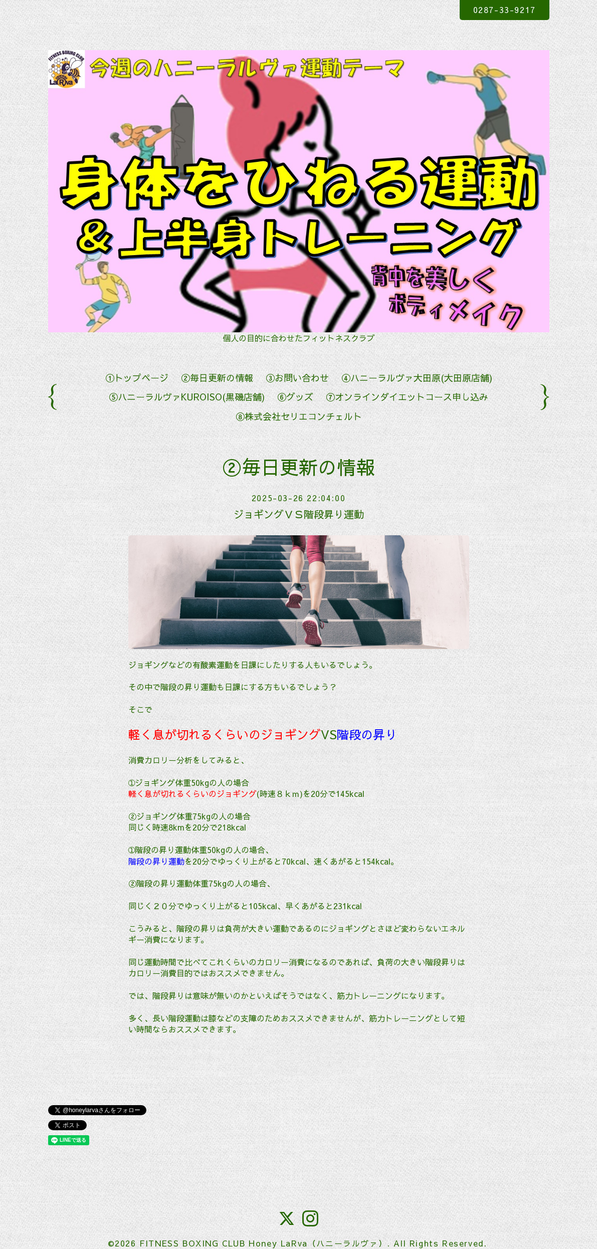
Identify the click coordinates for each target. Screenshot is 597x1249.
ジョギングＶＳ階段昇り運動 (299, 514)
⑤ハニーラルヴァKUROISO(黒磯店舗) (187, 396)
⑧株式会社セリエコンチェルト (299, 416)
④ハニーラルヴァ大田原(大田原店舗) (416, 377)
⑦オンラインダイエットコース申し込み (407, 396)
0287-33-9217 (504, 9)
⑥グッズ (295, 396)
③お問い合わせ (297, 377)
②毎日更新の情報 (217, 377)
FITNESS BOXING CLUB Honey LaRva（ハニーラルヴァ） (263, 1242)
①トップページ (136, 377)
